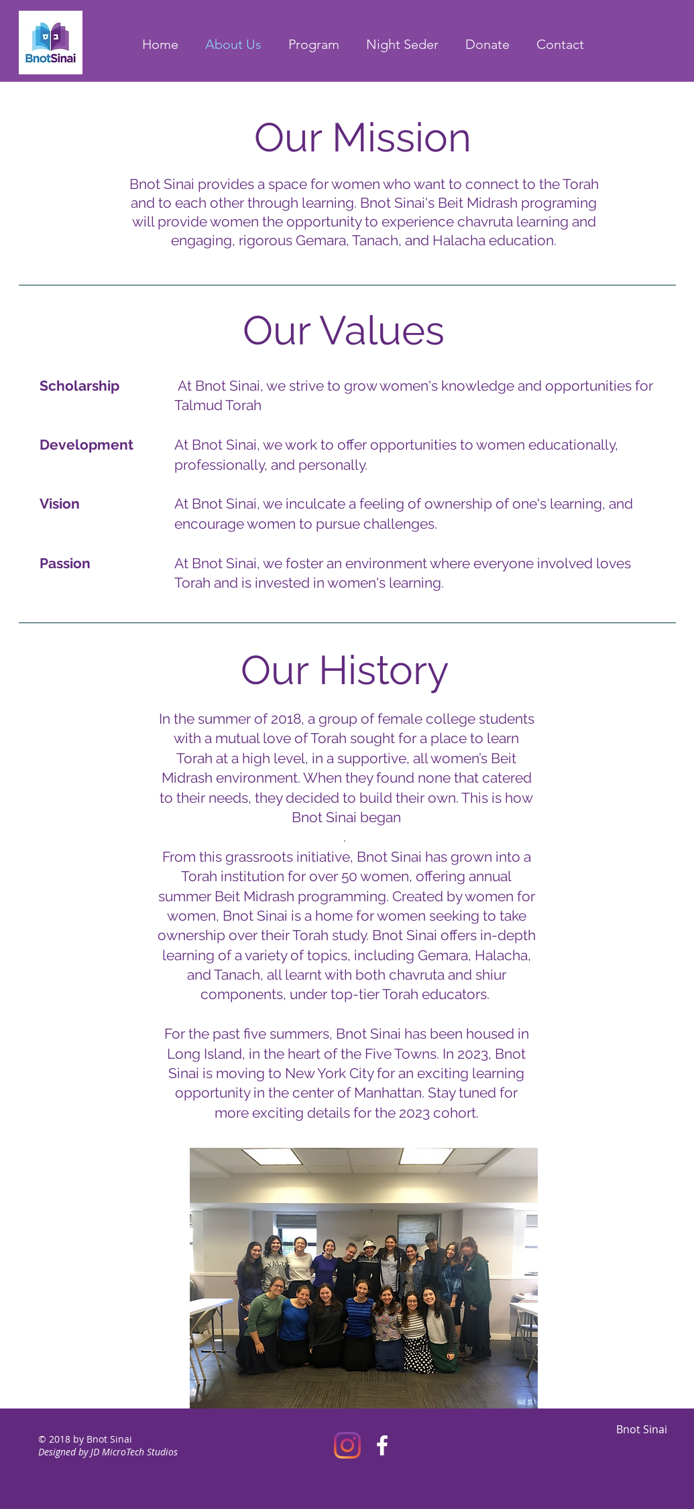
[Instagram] (347, 1445)
